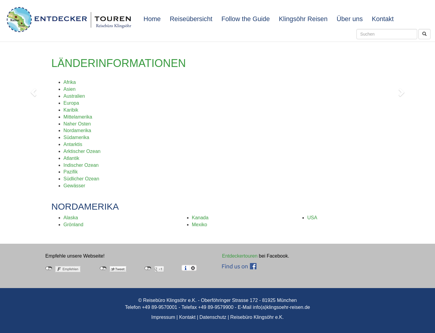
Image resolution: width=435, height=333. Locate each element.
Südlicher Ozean (81, 178)
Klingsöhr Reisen (303, 19)
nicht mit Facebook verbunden (48, 268)
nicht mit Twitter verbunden (103, 268)
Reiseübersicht (191, 19)
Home (152, 19)
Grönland (73, 224)
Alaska (70, 217)
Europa (71, 103)
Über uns (350, 19)
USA (312, 217)
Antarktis (72, 144)
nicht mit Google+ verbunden (147, 268)
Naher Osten (77, 123)
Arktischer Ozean (82, 151)
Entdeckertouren (239, 255)
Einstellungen (193, 268)
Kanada (200, 217)
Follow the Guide (245, 19)
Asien (69, 89)
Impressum (163, 317)
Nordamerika (77, 130)
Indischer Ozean (81, 165)
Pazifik (70, 171)
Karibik (70, 110)
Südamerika (76, 137)
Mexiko (199, 224)
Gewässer (74, 185)
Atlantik (71, 158)
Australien (74, 96)
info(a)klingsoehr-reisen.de (281, 307)
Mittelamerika (77, 116)
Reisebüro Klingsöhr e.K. (257, 317)
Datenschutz (212, 317)
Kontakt (383, 19)
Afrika (69, 82)
